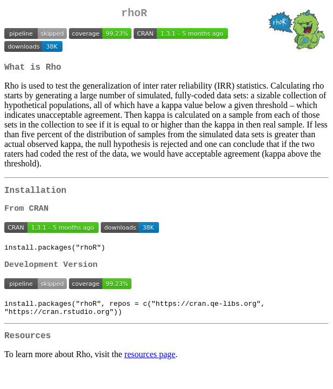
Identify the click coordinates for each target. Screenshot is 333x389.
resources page (150, 369)
